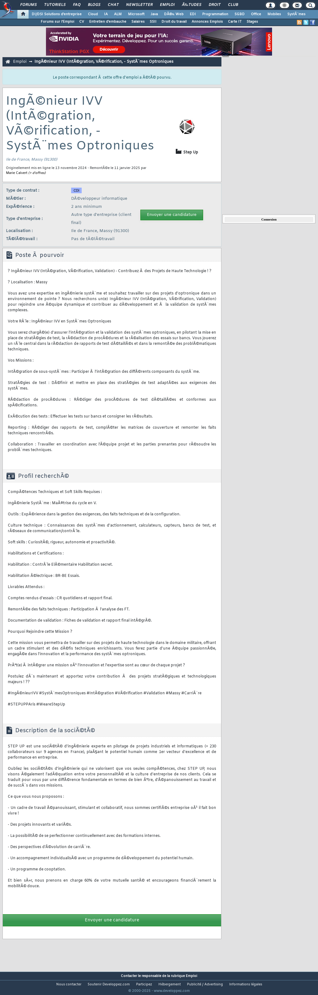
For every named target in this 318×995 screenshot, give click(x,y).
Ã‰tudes (191, 4)
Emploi (167, 4)
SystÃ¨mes (296, 14)
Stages (252, 22)
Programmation (215, 14)
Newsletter (139, 4)
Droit (214, 4)
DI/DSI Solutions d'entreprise (57, 14)
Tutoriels (54, 4)
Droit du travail (174, 22)
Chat (113, 4)
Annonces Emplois (207, 22)
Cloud (93, 14)
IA (106, 14)
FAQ (76, 4)
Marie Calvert (16, 173)
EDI (193, 14)
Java (154, 14)
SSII (153, 22)
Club (232, 4)
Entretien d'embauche (107, 22)
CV (81, 22)
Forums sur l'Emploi (57, 22)
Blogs (94, 4)
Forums (28, 4)
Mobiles (274, 14)
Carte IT (235, 22)
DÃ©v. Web (174, 14)
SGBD (239, 14)
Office (256, 14)
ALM (118, 14)
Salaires (138, 22)
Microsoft (136, 14)
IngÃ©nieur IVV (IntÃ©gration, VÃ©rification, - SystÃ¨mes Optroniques (103, 61)
